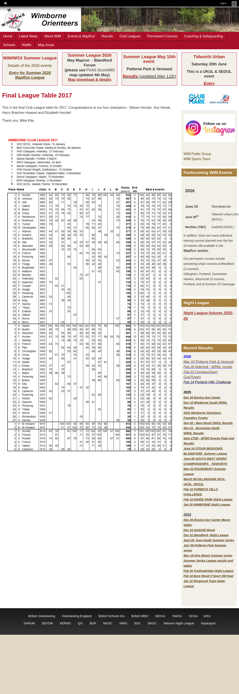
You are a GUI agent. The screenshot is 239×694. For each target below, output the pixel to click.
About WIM (52, 36)
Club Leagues (130, 36)
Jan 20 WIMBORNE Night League (207, 504)
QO (80, 623)
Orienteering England (76, 616)
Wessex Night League (179, 623)
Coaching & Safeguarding (203, 36)
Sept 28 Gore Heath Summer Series (209, 540)
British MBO (139, 616)
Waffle (26, 45)
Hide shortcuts (234, 3)
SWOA (177, 616)
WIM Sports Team (197, 159)
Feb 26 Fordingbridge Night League (209, 571)
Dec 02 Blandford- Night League (206, 535)
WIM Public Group (197, 154)
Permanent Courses (162, 36)
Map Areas (46, 45)
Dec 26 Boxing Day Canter (202, 397)
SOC (137, 623)
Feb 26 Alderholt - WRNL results (208, 367)
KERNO (65, 623)
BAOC (152, 623)
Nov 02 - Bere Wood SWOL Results (208, 423)
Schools (9, 45)
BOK (93, 623)
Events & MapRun (81, 36)
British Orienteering (41, 616)
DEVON (47, 623)
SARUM (29, 623)
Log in (223, 3)
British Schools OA (111, 616)
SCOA (193, 616)
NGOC (107, 623)
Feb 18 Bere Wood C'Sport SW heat (208, 576)
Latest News (28, 36)
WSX (207, 616)
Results (107, 36)
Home (7, 36)
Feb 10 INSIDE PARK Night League (208, 499)
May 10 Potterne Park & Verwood (209, 362)
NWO (123, 623)
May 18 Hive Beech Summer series (208, 555)
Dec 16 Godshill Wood (199, 530)
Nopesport (208, 623)
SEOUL (160, 616)
